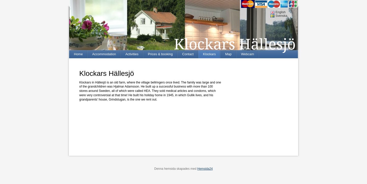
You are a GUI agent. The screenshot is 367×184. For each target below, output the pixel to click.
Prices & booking (160, 54)
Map (228, 54)
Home (78, 54)
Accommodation (104, 54)
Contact (188, 54)
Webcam (247, 54)
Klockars (209, 54)
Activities (131, 54)
